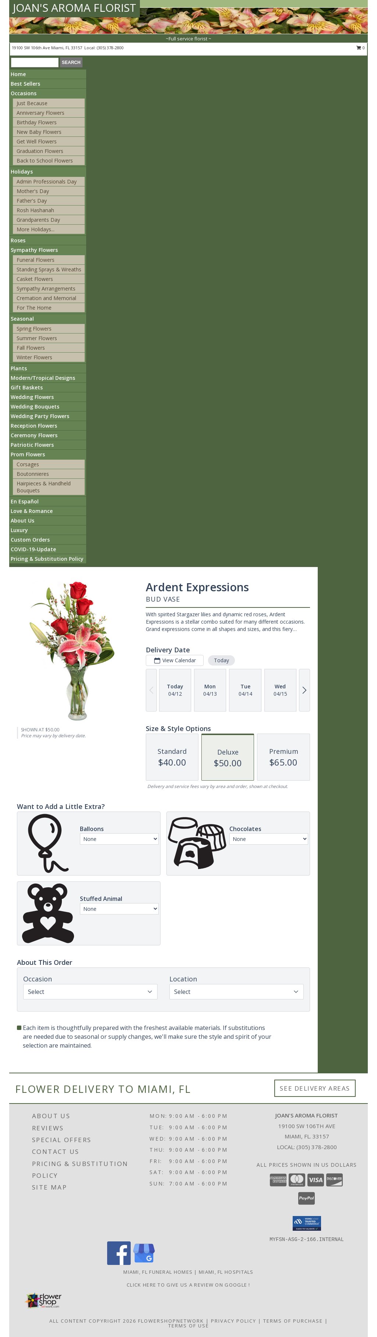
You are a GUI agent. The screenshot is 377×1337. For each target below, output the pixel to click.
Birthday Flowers (37, 122)
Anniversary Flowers (40, 112)
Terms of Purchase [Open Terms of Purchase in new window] (293, 1321)
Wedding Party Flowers (40, 416)
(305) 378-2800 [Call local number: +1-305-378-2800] (110, 47)
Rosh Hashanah (35, 210)
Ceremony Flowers (34, 435)
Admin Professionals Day (47, 181)
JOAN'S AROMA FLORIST (74, 7)
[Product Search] (35, 62)
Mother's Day (33, 191)
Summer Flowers (37, 338)
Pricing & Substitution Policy (47, 558)
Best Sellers (25, 83)
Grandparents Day (38, 219)
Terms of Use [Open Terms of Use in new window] (188, 1325)
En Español (25, 501)
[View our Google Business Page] (144, 1262)
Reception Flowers (34, 425)
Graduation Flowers (40, 150)
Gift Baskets (27, 387)
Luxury (19, 530)
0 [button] (360, 47)
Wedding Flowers (32, 396)
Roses (18, 240)
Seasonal (22, 318)
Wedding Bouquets (35, 406)
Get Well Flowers (37, 141)
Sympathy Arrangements (46, 288)
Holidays (22, 171)
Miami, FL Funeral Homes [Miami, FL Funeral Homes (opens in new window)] (158, 1272)
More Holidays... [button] (35, 229)
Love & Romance (32, 510)
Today (221, 660)
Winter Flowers (34, 357)
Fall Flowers (31, 347)
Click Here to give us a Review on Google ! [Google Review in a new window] (188, 1284)
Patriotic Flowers (32, 444)
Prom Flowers (28, 454)
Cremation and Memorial (46, 298)
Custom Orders (30, 539)
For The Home (34, 307)
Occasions (23, 93)
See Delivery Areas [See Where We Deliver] (315, 1088)
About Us (22, 520)
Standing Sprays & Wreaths (49, 269)
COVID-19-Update (33, 549)
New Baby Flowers (39, 131)
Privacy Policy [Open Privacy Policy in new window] (233, 1321)
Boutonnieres (33, 473)
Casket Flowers (35, 278)
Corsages (28, 464)
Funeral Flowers (35, 259)
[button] (307, 1223)
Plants (19, 368)
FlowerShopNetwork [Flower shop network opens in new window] (171, 1321)
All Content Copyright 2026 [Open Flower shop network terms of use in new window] (92, 1321)
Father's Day (32, 200)
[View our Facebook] (119, 1262)
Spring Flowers (34, 328)
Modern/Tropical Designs (43, 377)
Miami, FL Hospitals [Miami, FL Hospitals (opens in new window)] (226, 1272)
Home (18, 74)
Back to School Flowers (45, 160)
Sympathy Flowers (34, 249)
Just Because (32, 103)
